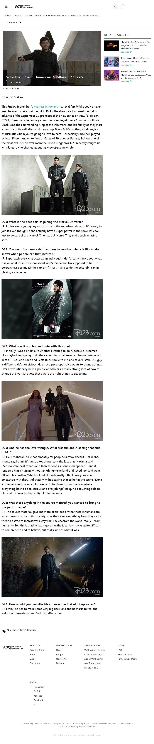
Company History (93, 654)
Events (33, 659)
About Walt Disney (93, 659)
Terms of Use (45, 723)
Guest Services (125, 654)
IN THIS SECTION (12, 22)
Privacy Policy (58, 723)
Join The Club (37, 650)
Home (8, 15)
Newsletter (61, 659)
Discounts (35, 663)
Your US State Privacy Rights (77, 723)
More (121, 645)
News (18, 15)
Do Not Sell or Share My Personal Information (77, 726)
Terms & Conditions (127, 659)
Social (34, 682)
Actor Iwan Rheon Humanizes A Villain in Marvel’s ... (72, 15)
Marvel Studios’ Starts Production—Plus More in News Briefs (135, 45)
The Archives (92, 645)
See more (126, 52)
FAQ (120, 650)
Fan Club (35, 645)
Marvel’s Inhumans (46, 107)
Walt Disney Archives (94, 650)
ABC (9, 630)
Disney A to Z (91, 668)
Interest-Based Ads (125, 723)
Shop (32, 654)
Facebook (38, 700)
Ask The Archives (93, 663)
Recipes (60, 654)
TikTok (37, 691)
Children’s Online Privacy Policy (104, 723)
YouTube (38, 696)
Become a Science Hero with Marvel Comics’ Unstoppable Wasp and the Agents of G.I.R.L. (136, 75)
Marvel (15, 630)
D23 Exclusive (32, 15)
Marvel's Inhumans (27, 630)
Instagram (39, 687)
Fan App (60, 663)
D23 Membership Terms (29, 723)
